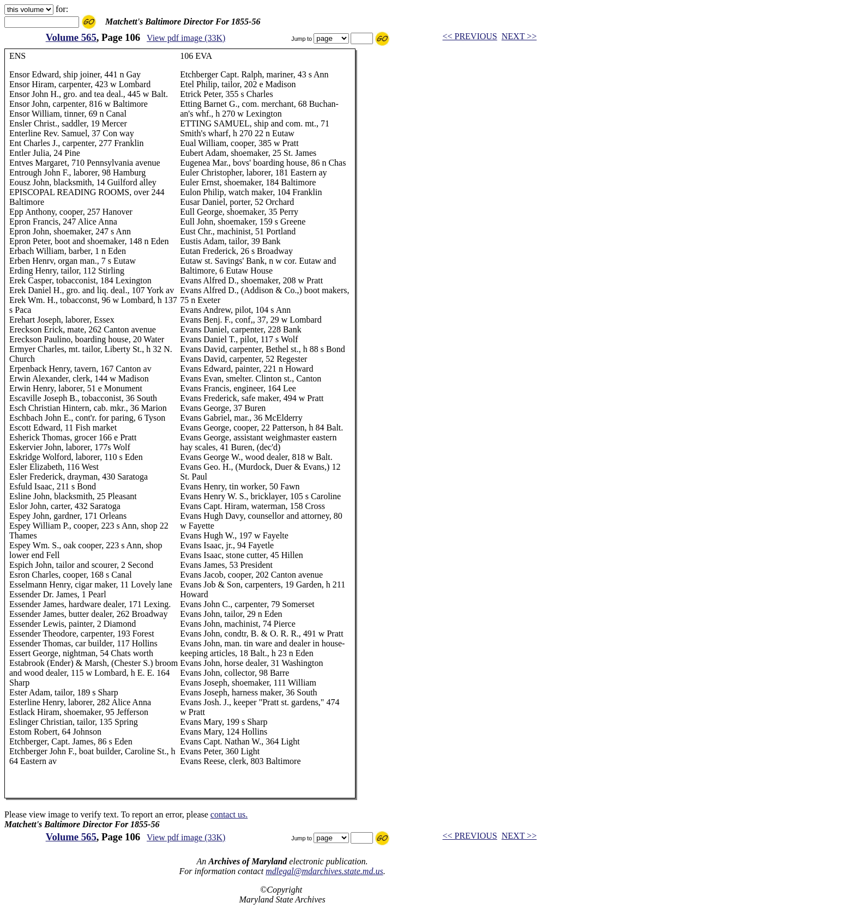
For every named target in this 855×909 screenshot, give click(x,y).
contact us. (229, 814)
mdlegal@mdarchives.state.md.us (324, 871)
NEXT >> (519, 36)
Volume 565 (71, 37)
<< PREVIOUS (469, 36)
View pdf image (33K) (186, 38)
